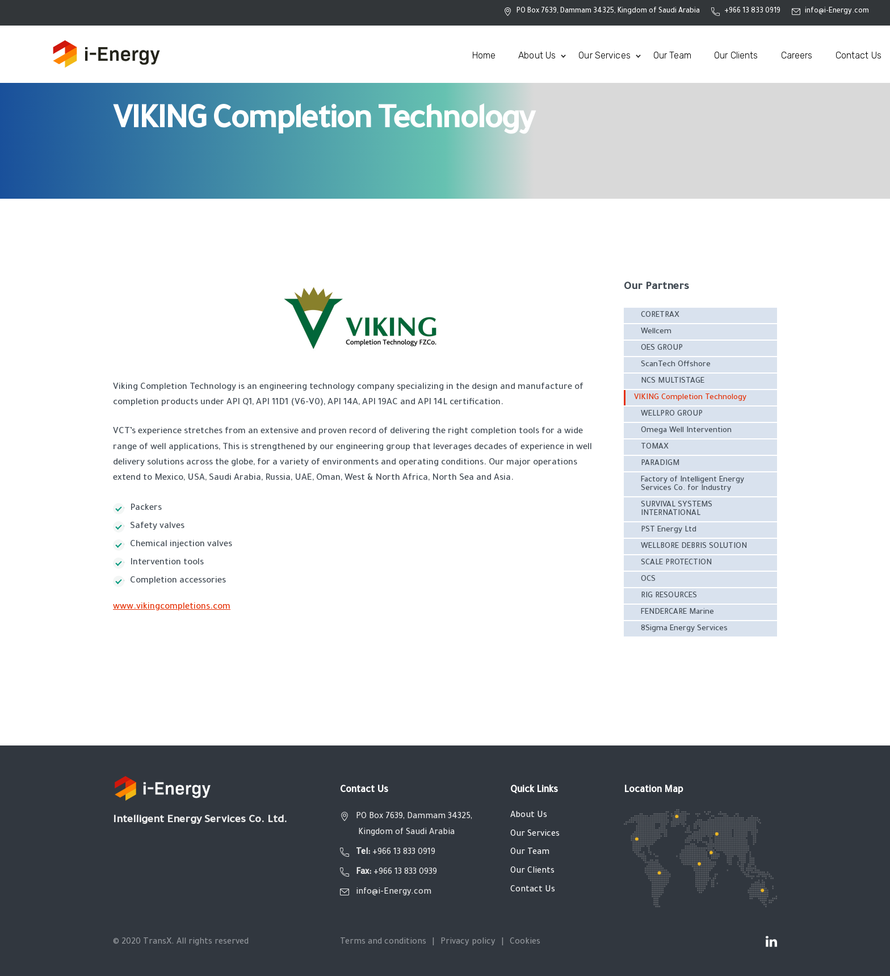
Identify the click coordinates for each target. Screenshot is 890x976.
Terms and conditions (383, 942)
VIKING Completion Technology (690, 397)
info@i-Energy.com (837, 11)
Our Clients (532, 871)
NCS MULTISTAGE (672, 381)
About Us (528, 815)
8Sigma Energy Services (684, 629)
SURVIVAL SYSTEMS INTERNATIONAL (676, 509)
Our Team (529, 852)
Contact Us (532, 890)
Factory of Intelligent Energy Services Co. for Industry (692, 484)
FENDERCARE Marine (677, 612)
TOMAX (655, 447)
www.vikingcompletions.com (171, 607)
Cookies (525, 942)
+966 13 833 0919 (752, 11)
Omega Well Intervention (686, 430)
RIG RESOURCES (669, 596)
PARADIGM (660, 463)
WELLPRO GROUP (672, 414)
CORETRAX (660, 315)
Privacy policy (468, 942)
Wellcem (656, 332)
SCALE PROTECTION (676, 563)
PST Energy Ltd (668, 530)
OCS (648, 579)
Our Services (535, 834)
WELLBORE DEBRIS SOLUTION (694, 546)
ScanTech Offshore (676, 365)
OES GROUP (662, 348)
